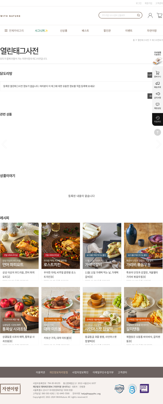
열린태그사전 (143, 39)
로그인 (139, 3)
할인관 (107, 30)
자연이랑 (152, 30)
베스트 (85, 30)
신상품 (63, 30)
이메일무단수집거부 (103, 372)
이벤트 (129, 30)
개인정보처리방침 (58, 372)
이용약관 (40, 372)
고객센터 (159, 3)
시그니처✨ (41, 30)
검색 (138, 15)
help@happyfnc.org (90, 393)
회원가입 (148, 3)
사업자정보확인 (80, 372)
